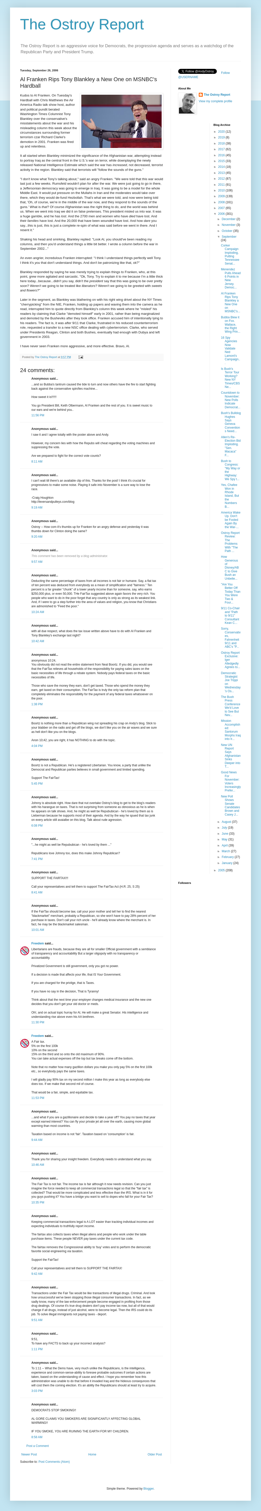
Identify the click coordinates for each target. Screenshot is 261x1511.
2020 (222, 131)
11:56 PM (37, 415)
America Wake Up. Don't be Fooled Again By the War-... (230, 520)
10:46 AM (37, 1165)
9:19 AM (36, 507)
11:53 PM (37, 1098)
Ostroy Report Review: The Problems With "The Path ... (230, 542)
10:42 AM (37, 641)
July (225, 827)
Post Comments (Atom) (54, 1462)
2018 (222, 143)
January (227, 863)
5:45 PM (37, 783)
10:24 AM (37, 612)
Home (92, 1454)
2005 (222, 870)
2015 (222, 161)
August (227, 822)
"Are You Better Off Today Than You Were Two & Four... (230, 593)
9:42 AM (36, 1274)
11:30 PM (37, 1022)
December (229, 219)
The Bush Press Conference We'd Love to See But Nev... (230, 706)
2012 (222, 178)
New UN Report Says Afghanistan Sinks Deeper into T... (230, 755)
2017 (222, 149)
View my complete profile (215, 101)
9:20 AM (36, 536)
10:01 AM (37, 930)
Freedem (37, 943)
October (227, 231)
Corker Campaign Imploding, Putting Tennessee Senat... (230, 254)
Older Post (155, 1454)
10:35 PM (37, 1202)
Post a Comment (37, 1446)
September (229, 236)
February (228, 857)
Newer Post (29, 1454)
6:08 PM (37, 825)
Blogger (148, 1488)
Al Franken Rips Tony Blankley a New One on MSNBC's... (230, 302)
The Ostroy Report (82, 24)
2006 (222, 214)
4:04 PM (37, 746)
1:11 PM (37, 1349)
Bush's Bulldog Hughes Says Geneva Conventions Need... (231, 422)
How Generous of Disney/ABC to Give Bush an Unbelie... (230, 567)
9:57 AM (36, 562)
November (229, 225)
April (225, 845)
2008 (222, 202)
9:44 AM (36, 1140)
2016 (222, 155)
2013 (222, 173)
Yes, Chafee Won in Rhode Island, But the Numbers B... (230, 495)
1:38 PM (37, 704)
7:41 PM (37, 859)
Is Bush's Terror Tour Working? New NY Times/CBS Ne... (230, 378)
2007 (222, 208)
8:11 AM (36, 461)
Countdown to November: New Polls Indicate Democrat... (230, 400)
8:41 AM (36, 892)
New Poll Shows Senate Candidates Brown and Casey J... (230, 805)
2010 (222, 190)
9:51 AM (36, 1320)
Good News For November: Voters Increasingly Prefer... (231, 781)
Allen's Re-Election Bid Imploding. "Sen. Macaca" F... (230, 446)
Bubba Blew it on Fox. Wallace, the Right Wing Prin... (230, 325)
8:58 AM (36, 1437)
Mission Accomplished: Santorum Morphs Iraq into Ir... (231, 730)
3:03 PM (37, 1391)
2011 (222, 184)
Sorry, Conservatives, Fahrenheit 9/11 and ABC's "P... (230, 637)
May (225, 839)
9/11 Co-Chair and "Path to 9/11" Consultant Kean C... (230, 616)
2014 (222, 167)
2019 (222, 137)
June (225, 833)
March (226, 851)
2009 (222, 196)
